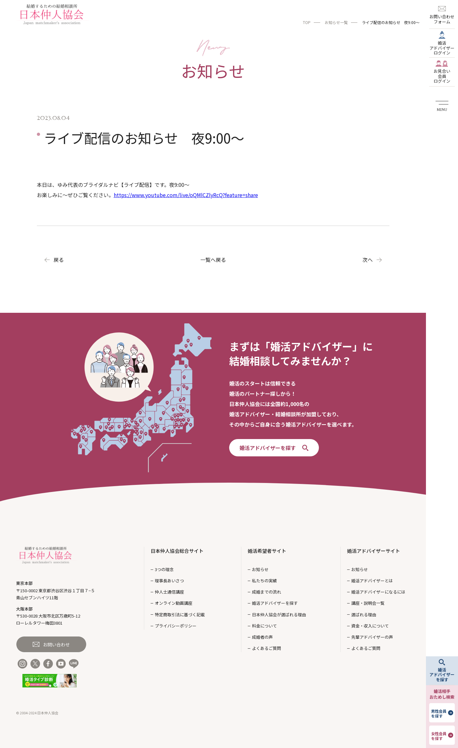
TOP (307, 22)
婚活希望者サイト (267, 550)
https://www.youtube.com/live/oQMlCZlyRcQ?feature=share (186, 195)
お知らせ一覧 (336, 22)
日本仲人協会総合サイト (177, 550)
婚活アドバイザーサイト (373, 550)
